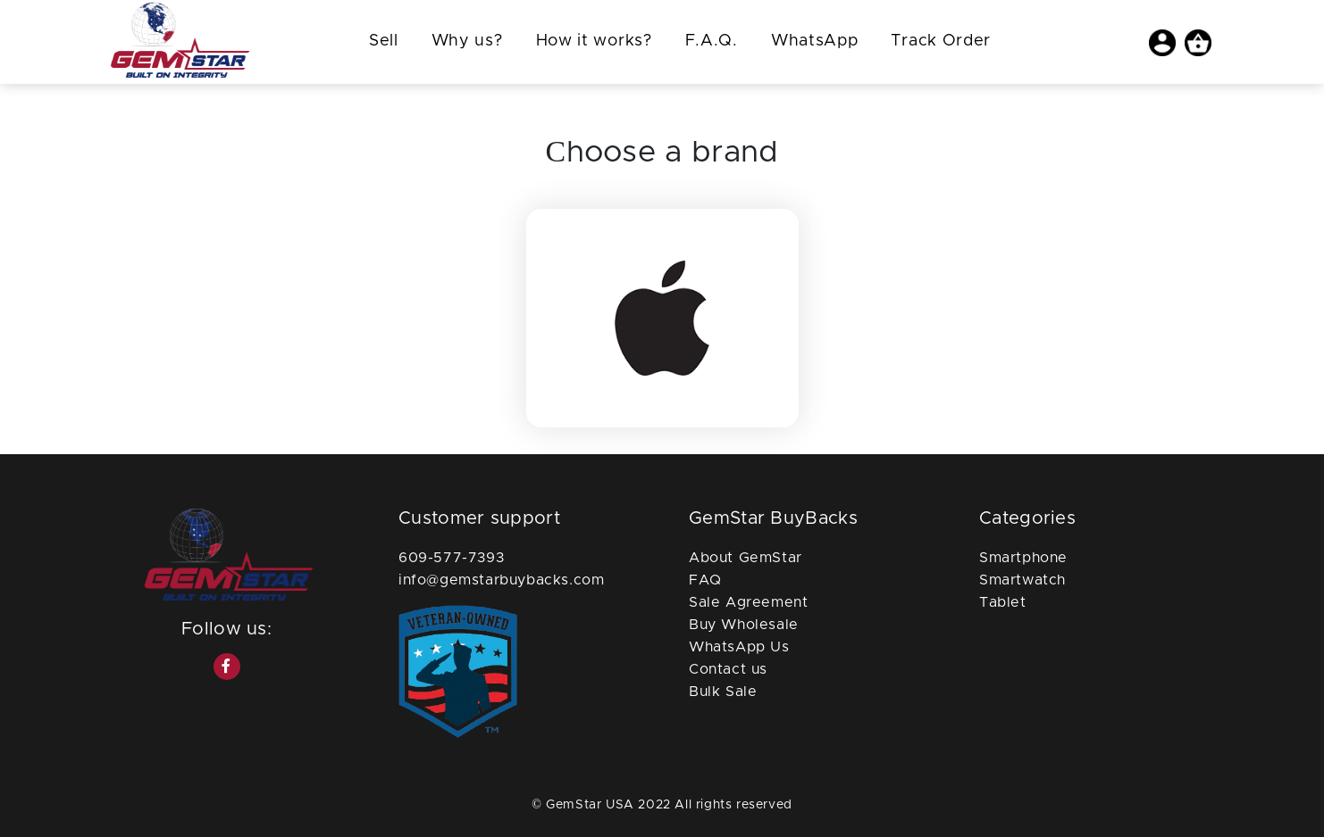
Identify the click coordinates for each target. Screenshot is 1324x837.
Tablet (1003, 602)
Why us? (467, 41)
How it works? (594, 41)
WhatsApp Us (739, 647)
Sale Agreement (748, 602)
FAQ (705, 580)
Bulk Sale (723, 691)
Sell (383, 41)
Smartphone (1023, 558)
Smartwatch (1022, 580)
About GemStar (745, 558)
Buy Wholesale (744, 624)
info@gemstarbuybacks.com (501, 580)
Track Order (941, 41)
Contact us (728, 669)
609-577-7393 (451, 558)
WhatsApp (815, 41)
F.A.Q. (711, 41)
